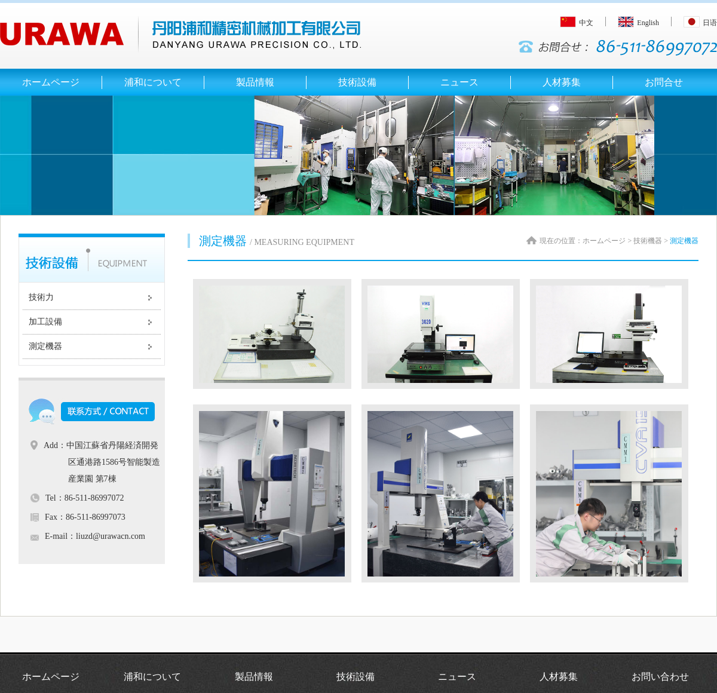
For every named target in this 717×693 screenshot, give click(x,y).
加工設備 (45, 321)
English (638, 23)
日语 (700, 23)
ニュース (457, 676)
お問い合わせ (660, 676)
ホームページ (50, 676)
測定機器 (45, 346)
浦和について (152, 676)
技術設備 (355, 676)
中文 (576, 23)
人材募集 (559, 676)
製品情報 (254, 676)
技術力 (41, 297)
